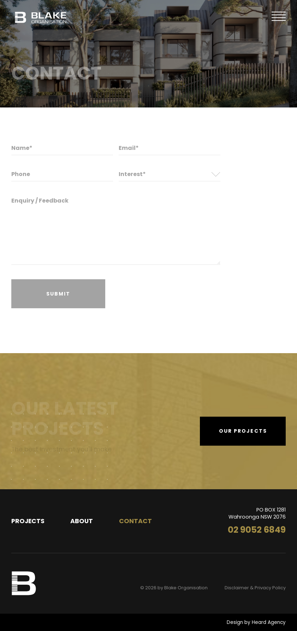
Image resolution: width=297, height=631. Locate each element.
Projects (27, 521)
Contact (135, 521)
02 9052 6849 (257, 530)
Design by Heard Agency (256, 622)
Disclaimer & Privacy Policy (255, 588)
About (81, 521)
